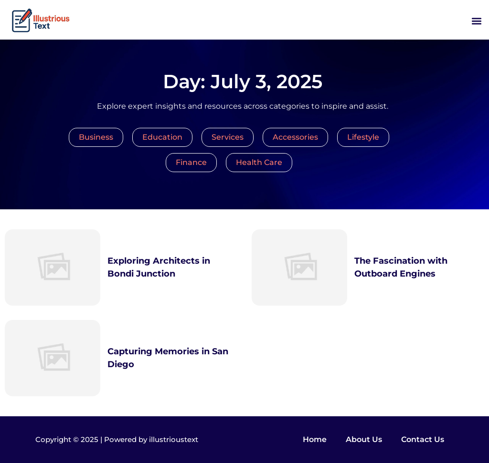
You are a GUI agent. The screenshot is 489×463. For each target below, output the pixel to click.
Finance (191, 162)
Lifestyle (363, 137)
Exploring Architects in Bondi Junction (158, 267)
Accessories (295, 137)
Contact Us (422, 439)
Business (96, 137)
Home (315, 439)
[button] (476, 21)
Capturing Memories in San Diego (167, 358)
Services (228, 137)
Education (162, 137)
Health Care (259, 162)
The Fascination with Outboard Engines (400, 267)
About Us (364, 439)
